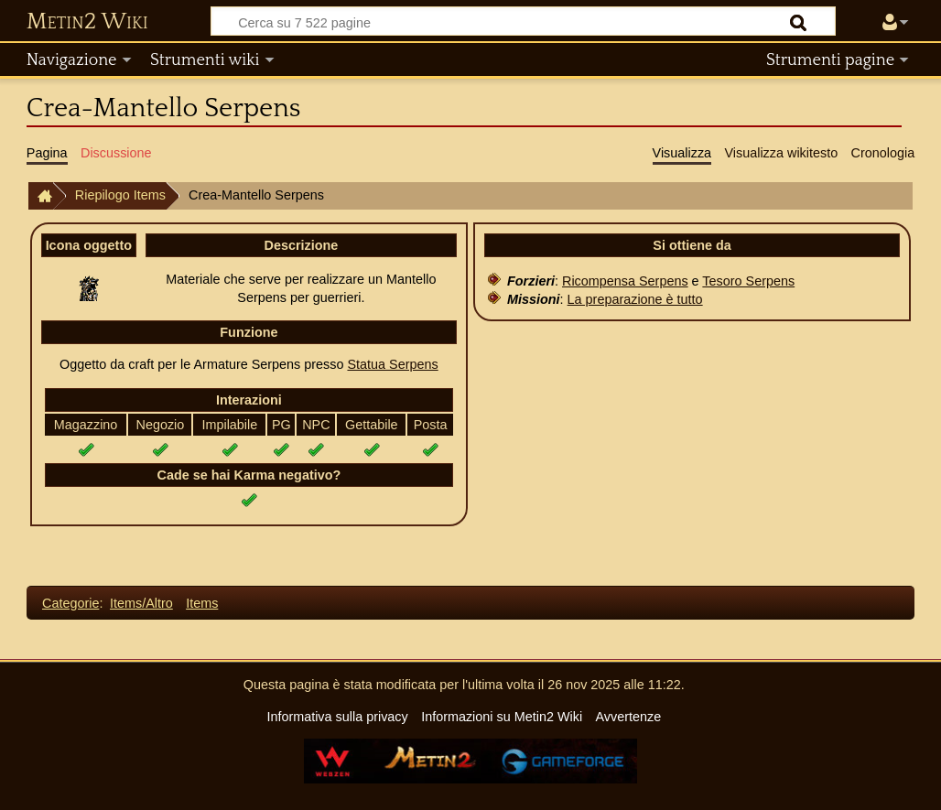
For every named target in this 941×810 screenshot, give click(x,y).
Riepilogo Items (120, 195)
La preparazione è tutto (635, 299)
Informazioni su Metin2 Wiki (501, 716)
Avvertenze (628, 716)
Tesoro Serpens (748, 281)
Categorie (70, 603)
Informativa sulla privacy (336, 716)
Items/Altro (141, 603)
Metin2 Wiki (87, 22)
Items (202, 603)
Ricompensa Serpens (625, 281)
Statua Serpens (392, 364)
